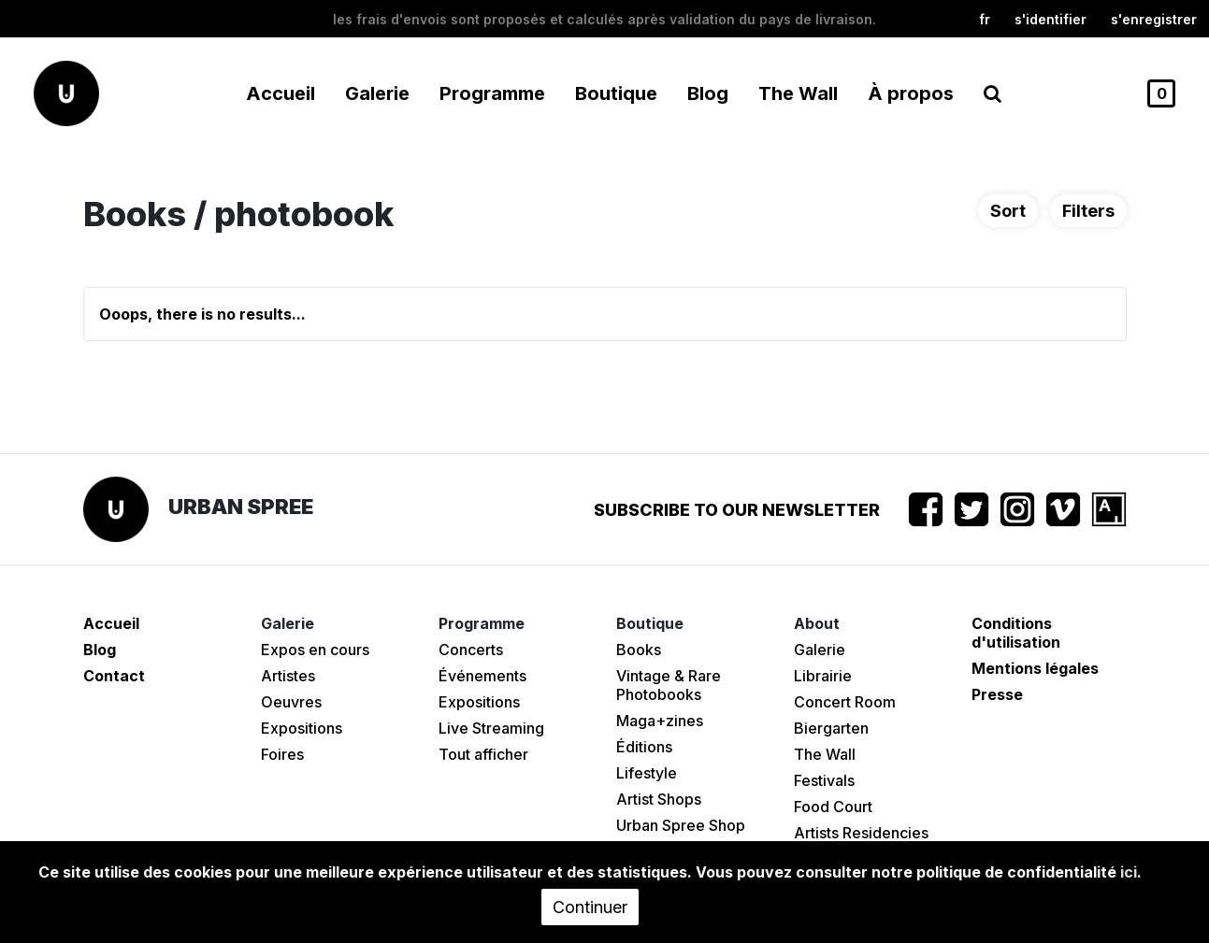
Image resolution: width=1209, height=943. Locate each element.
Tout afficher (483, 754)
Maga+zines (659, 720)
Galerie (819, 649)
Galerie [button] (377, 93)
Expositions (301, 728)
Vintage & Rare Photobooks (668, 685)
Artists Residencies (861, 832)
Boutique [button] (616, 93)
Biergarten (831, 728)
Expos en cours (315, 649)
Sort (1008, 211)
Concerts (471, 649)
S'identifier (1051, 19)
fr (984, 19)
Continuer (590, 907)
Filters (1088, 211)
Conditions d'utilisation (1016, 632)
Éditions (644, 746)
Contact (114, 675)
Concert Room (845, 702)
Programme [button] (492, 93)
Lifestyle (646, 773)
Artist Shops (658, 799)
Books (638, 649)
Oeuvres (291, 702)
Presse (997, 694)
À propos (911, 93)
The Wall (798, 93)
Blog (707, 93)
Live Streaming (491, 728)
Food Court (833, 806)
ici (1128, 872)
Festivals (824, 780)
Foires (282, 754)
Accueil (280, 93)
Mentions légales (1035, 668)
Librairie (823, 675)
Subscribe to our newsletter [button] (737, 510)
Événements (482, 675)
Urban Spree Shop (680, 825)
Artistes (288, 675)
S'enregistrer (1154, 19)
